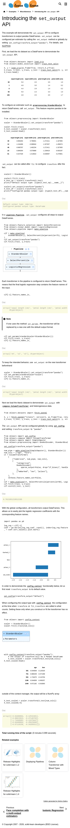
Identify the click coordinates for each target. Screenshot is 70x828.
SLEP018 (6, 46)
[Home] (4, 11)
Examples (12, 12)
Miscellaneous (25, 12)
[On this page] (65, 4)
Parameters (11, 639)
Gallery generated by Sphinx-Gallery (56, 801)
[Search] (59, 4)
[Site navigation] (4, 4)
